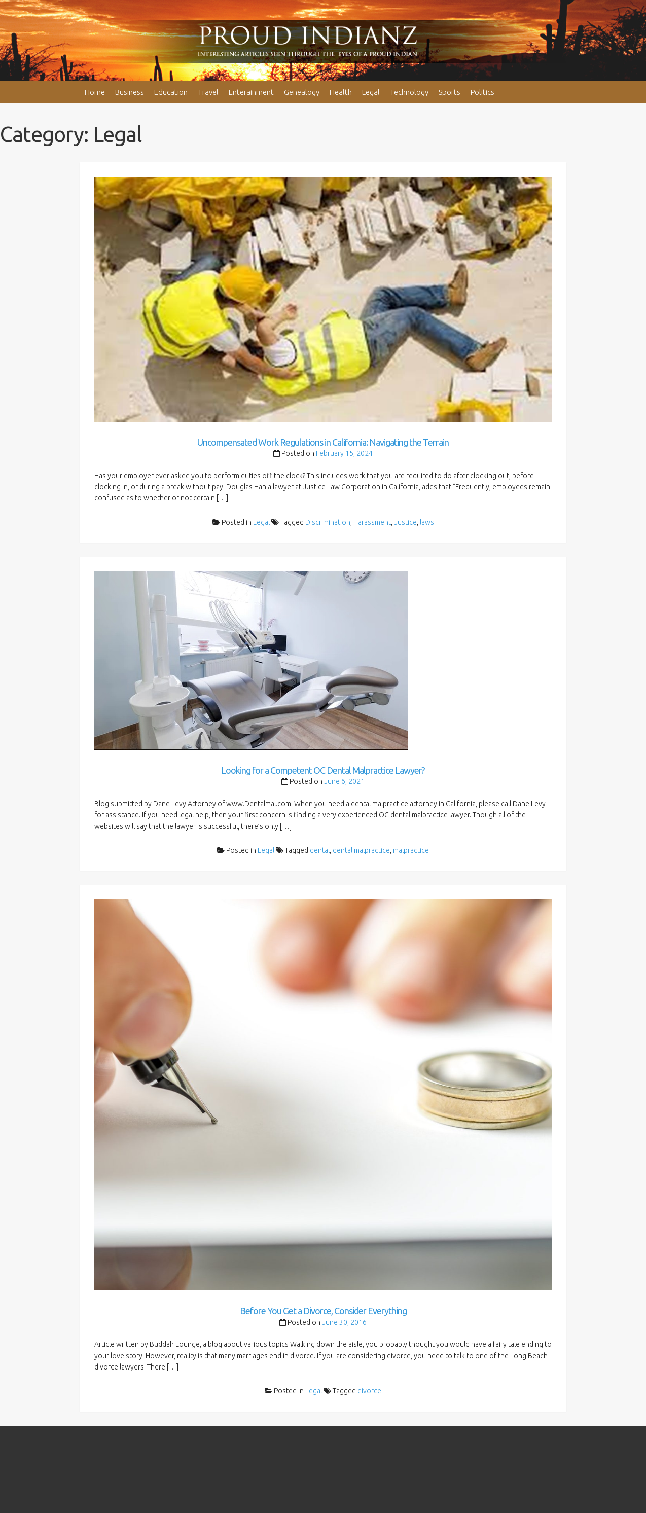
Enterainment (251, 92)
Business (129, 92)
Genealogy (301, 92)
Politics (482, 92)
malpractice (411, 850)
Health (341, 92)
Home (95, 92)
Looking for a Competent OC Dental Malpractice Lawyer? (323, 770)
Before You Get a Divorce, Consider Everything (323, 1311)
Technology (409, 92)
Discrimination (327, 522)
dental (320, 850)
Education (171, 92)
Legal (371, 92)
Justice (405, 522)
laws (427, 522)
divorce (369, 1391)
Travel (208, 92)
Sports (449, 92)
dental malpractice (361, 850)
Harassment (372, 522)
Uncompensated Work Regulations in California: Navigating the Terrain (323, 442)
